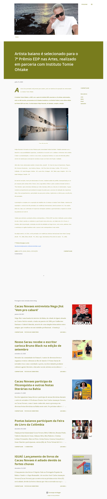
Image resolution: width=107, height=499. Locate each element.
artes (82, 97)
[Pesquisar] (84, 4)
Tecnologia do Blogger (53, 492)
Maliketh (57, 495)
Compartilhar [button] (85, 88)
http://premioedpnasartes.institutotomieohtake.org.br (28, 246)
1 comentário (29, 446)
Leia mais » (63, 332)
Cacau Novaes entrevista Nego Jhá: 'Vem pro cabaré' (39, 308)
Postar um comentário (32, 332)
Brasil (82, 101)
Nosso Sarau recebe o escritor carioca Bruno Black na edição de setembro (38, 345)
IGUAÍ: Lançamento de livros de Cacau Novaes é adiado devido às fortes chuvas (38, 460)
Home (16, 37)
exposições (83, 103)
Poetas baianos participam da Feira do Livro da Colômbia (39, 422)
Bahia (82, 99)
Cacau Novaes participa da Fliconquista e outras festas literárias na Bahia (34, 385)
